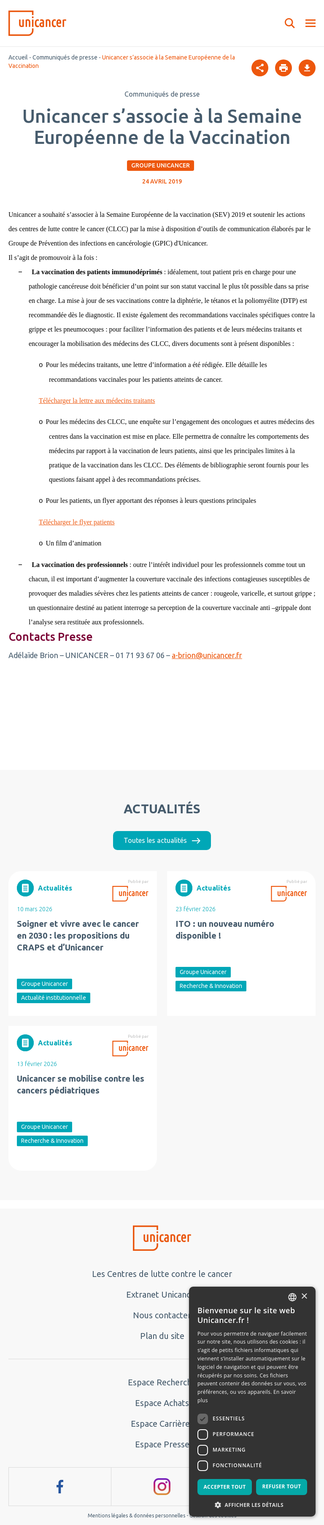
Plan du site (162, 1336)
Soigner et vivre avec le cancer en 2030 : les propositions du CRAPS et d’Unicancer (78, 935)
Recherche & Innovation (211, 985)
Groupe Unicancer (160, 165)
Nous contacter (162, 1315)
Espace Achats (162, 1403)
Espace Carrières (162, 1423)
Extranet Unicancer (162, 1294)
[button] (252, 1504)
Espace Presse (162, 1444)
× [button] (304, 1296)
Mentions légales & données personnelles (136, 1515)
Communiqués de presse (64, 57)
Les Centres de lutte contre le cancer (162, 1274)
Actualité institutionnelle (53, 997)
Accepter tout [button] (224, 1486)
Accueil (18, 57)
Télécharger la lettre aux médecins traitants (97, 400)
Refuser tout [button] (281, 1486)
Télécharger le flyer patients (77, 522)
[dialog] (252, 1402)
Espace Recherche (162, 1382)
